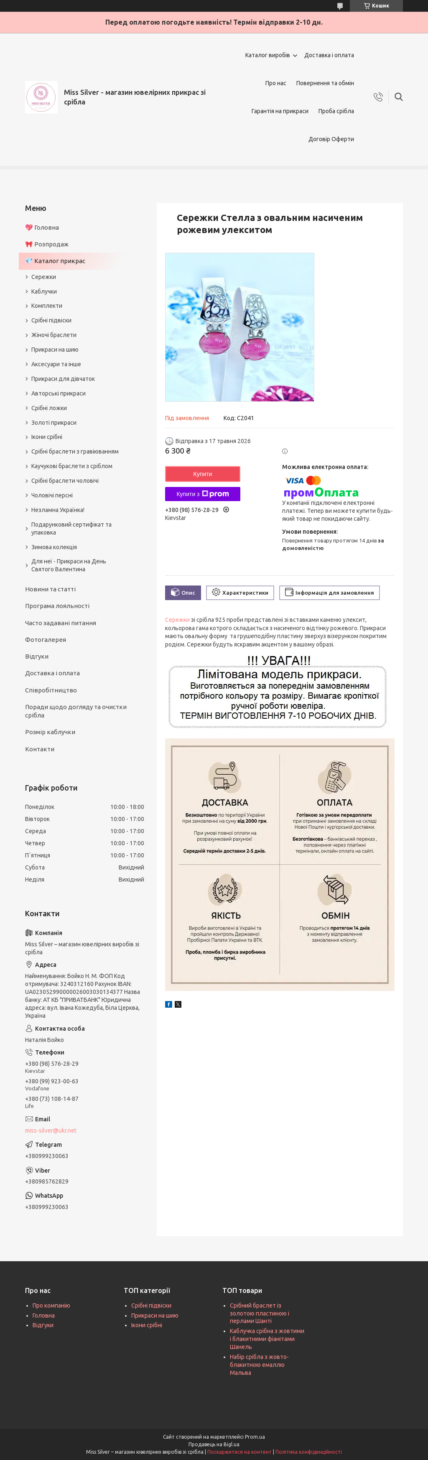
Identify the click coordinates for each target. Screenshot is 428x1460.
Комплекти (46, 305)
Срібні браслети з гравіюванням (75, 451)
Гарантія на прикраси (280, 111)
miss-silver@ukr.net (50, 1130)
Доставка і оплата (329, 55)
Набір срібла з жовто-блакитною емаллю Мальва (259, 1365)
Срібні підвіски (51, 320)
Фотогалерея (45, 639)
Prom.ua (255, 1437)
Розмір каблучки (50, 731)
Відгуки (36, 656)
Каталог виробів (267, 55)
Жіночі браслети (53, 335)
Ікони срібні (46, 436)
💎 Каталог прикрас (55, 260)
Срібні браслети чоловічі (65, 480)
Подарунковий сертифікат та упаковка (71, 528)
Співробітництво (51, 690)
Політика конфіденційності (308, 1452)
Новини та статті (50, 589)
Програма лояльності (57, 605)
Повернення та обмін (325, 83)
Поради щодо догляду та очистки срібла (76, 711)
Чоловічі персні (52, 495)
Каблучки (44, 291)
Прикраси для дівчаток (63, 378)
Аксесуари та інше (56, 364)
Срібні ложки (49, 408)
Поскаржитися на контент (239, 1452)
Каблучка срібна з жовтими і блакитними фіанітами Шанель (267, 1339)
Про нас (275, 83)
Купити (203, 474)
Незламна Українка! (57, 510)
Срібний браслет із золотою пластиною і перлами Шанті (259, 1313)
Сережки (177, 619)
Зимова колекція (54, 547)
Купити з (202, 494)
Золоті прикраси (53, 422)
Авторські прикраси (58, 393)
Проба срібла (336, 111)
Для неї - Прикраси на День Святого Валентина (68, 565)
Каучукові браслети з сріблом (71, 466)
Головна (44, 1315)
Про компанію (51, 1305)
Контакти (39, 749)
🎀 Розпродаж (47, 244)
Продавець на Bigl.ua (214, 1444)
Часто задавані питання (60, 622)
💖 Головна (42, 227)
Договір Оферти (331, 139)
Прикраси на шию (55, 349)
